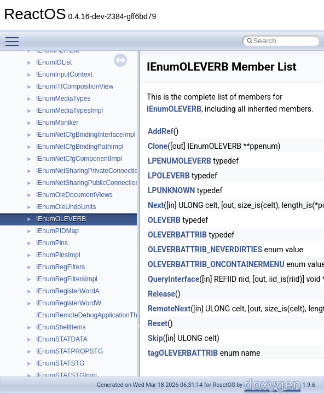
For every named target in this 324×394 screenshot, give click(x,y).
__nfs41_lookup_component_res (83, 151)
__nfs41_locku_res (63, 115)
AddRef (160, 131)
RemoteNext (169, 308)
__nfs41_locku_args (65, 103)
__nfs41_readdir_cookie (71, 368)
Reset (157, 323)
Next (156, 205)
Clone (157, 146)
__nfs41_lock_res (62, 55)
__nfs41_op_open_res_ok (74, 223)
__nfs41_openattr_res (68, 259)
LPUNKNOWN (171, 190)
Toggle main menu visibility (14, 36)
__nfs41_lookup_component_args (85, 139)
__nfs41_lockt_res (62, 91)
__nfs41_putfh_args (65, 283)
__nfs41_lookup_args (67, 127)
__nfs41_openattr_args (69, 247)
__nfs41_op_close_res (69, 187)
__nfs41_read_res (62, 331)
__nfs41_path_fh (60, 271)
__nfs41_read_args (64, 319)
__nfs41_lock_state (64, 67)
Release (161, 293)
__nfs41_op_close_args (71, 175)
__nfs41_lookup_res (65, 163)
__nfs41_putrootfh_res (69, 307)
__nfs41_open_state (66, 235)
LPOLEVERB (169, 175)
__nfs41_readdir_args (68, 356)
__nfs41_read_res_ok (68, 343)
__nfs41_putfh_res (63, 295)
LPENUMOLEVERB (179, 161)
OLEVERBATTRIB (177, 234)
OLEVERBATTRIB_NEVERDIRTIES (205, 249)
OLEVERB (164, 220)
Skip (155, 338)
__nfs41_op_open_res (68, 211)
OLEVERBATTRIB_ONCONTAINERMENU (216, 264)
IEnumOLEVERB (174, 109)
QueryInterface (173, 279)
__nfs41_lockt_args (64, 79)
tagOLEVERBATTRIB (183, 353)
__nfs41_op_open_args (70, 199)
